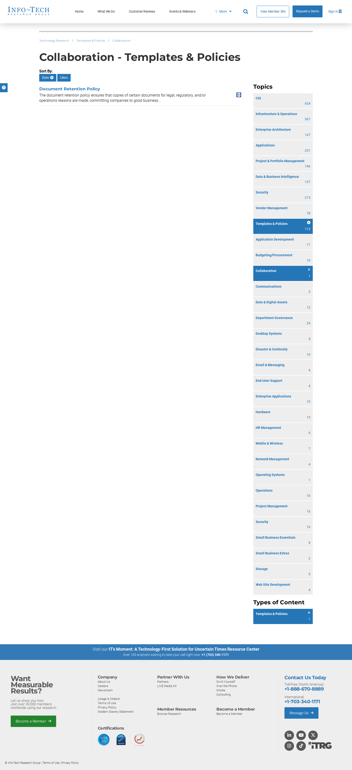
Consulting (223, 694)
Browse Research (169, 713)
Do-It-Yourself (225, 681)
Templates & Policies (90, 40)
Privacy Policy (107, 707)
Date (48, 77)
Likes (64, 77)
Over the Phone (226, 686)
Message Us (301, 712)
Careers (103, 686)
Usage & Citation (109, 698)
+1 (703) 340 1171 (215, 655)
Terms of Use (107, 703)
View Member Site (272, 11)
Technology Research (54, 40)
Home (79, 12)
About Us (104, 681)
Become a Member (33, 721)
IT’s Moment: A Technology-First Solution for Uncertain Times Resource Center (184, 649)
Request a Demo (307, 11)
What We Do (106, 12)
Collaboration (121, 40)
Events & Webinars (182, 12)
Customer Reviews (142, 12)
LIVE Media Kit (166, 686)
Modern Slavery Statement (115, 711)
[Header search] (246, 11)
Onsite (220, 690)
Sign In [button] (335, 12)
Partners (163, 681)
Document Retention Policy (69, 88)
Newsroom (105, 690)
